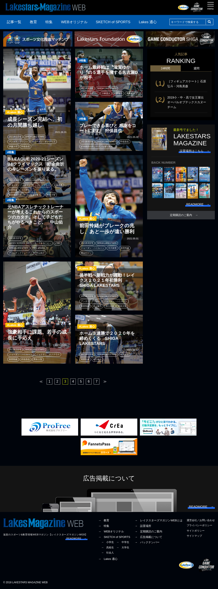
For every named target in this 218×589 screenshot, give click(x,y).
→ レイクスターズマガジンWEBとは (158, 520)
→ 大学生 (122, 547)
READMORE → (76, 538)
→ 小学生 (107, 542)
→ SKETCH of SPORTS (114, 537)
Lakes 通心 (148, 22)
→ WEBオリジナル (111, 531)
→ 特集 (103, 526)
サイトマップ (194, 535)
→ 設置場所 (143, 526)
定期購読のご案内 (181, 215)
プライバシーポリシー (199, 525)
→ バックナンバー (147, 542)
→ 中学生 (122, 542)
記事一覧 (14, 22)
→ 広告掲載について (148, 537)
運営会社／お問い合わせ (201, 520)
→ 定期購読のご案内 (148, 531)
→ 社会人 (107, 552)
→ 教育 (103, 520)
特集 (49, 22)
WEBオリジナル (74, 22)
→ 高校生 (107, 547)
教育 (33, 22)
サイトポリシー (196, 530)
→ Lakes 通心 (107, 558)
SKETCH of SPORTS (113, 22)
